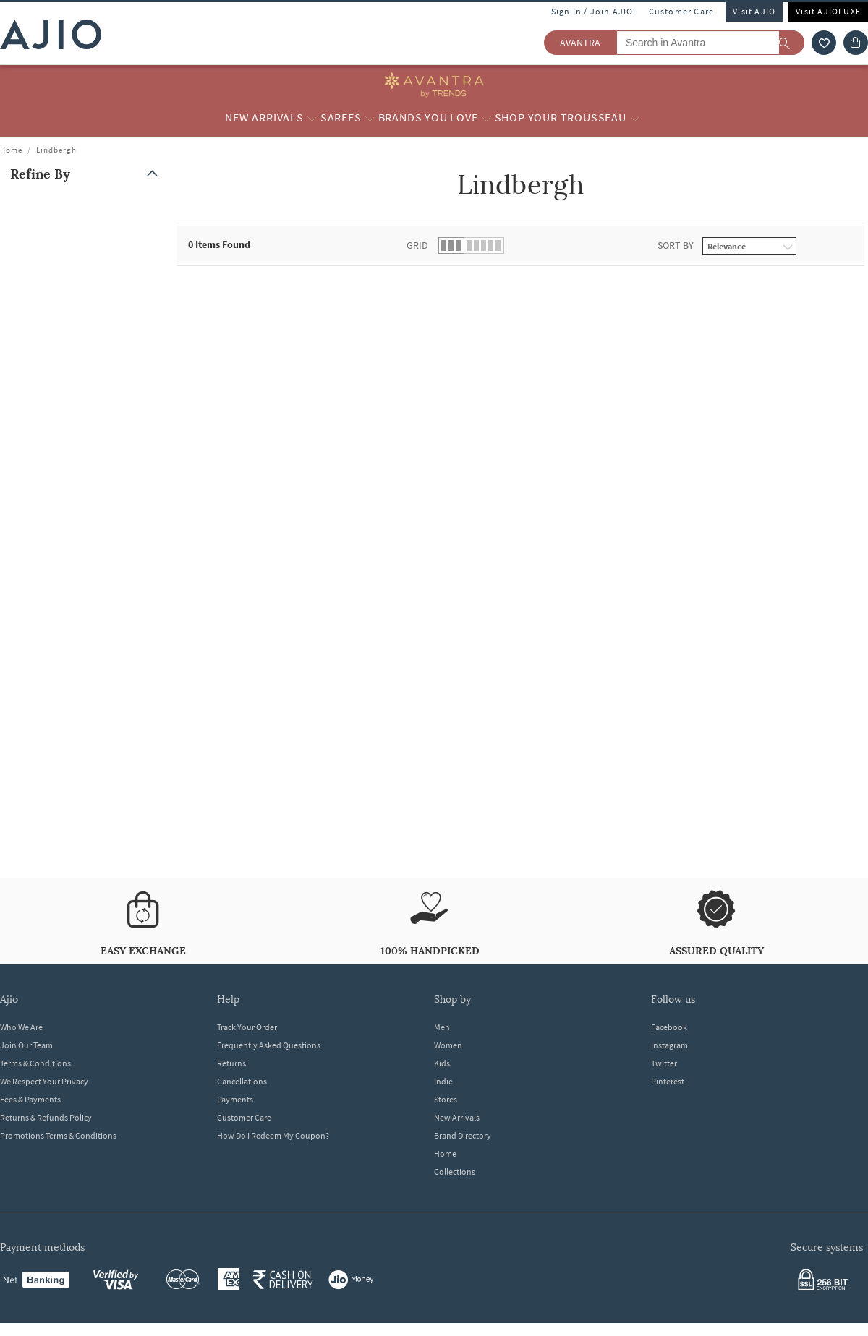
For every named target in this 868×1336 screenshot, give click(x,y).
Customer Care (682, 11)
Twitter (664, 1063)
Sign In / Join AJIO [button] (592, 11)
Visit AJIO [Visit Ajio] (754, 11)
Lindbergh (56, 150)
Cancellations (242, 1081)
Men (442, 1027)
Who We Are (21, 1027)
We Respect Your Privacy (44, 1081)
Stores (445, 1099)
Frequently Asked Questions (268, 1045)
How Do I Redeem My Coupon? (273, 1135)
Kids (442, 1063)
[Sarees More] (370, 118)
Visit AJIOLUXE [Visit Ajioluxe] (828, 11)
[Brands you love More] (486, 118)
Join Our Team (26, 1045)
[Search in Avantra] (710, 42)
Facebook (669, 1027)
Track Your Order (247, 1027)
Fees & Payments (30, 1099)
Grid (417, 245)
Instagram (669, 1045)
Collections (454, 1171)
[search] (791, 42)
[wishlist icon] (824, 42)
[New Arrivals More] (312, 118)
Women (448, 1045)
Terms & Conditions (35, 1063)
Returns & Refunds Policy (46, 1117)
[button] (86, 174)
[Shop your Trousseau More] (634, 118)
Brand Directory (462, 1135)
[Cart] (855, 42)
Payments (235, 1099)
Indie (443, 1081)
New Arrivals (457, 1117)
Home (11, 150)
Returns (231, 1063)
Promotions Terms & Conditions (58, 1135)
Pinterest (667, 1081)
